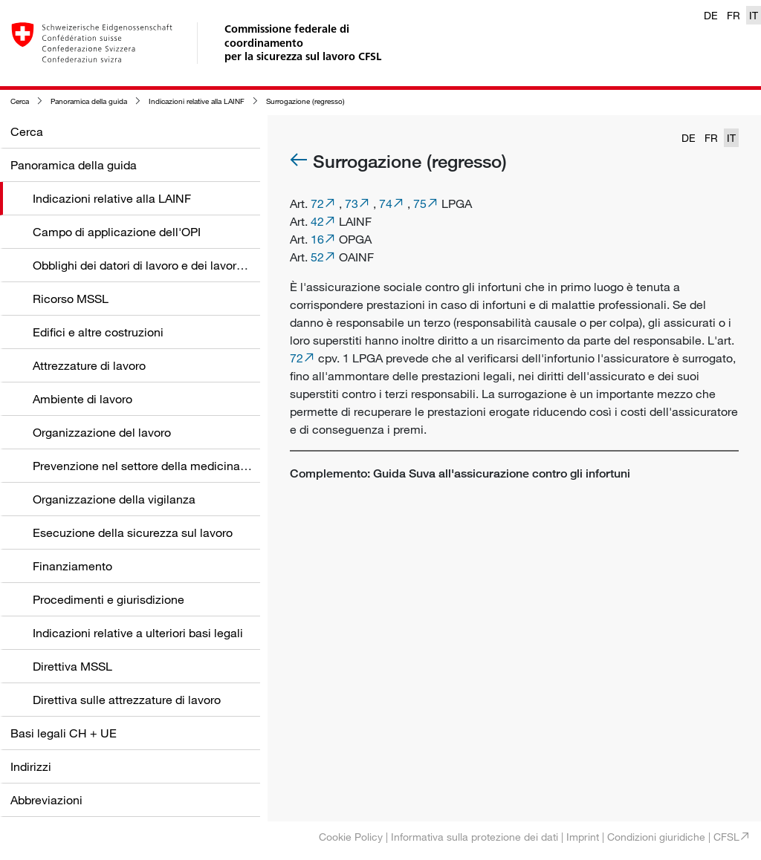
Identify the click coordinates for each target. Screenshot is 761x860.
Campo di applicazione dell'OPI (117, 231)
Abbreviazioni (46, 799)
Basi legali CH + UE (63, 733)
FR (733, 15)
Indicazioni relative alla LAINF (197, 101)
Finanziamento (72, 565)
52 (317, 257)
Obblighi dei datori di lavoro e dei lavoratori (146, 265)
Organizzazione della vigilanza (114, 499)
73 (351, 203)
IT (753, 15)
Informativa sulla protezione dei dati (474, 836)
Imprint (582, 836)
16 (317, 239)
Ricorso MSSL (71, 298)
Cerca (19, 101)
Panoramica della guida (89, 101)
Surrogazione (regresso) (305, 101)
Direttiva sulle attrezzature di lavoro (127, 699)
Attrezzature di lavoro (89, 365)
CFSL (726, 836)
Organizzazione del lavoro (102, 432)
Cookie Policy (351, 836)
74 (385, 203)
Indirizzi (30, 766)
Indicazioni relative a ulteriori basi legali (138, 632)
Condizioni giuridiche (656, 836)
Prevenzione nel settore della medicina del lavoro (164, 465)
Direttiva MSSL (72, 666)
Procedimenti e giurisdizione (108, 599)
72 (317, 203)
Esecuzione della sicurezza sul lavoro (133, 532)
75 (420, 203)
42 (317, 221)
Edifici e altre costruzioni (98, 332)
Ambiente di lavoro (82, 398)
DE (711, 15)
